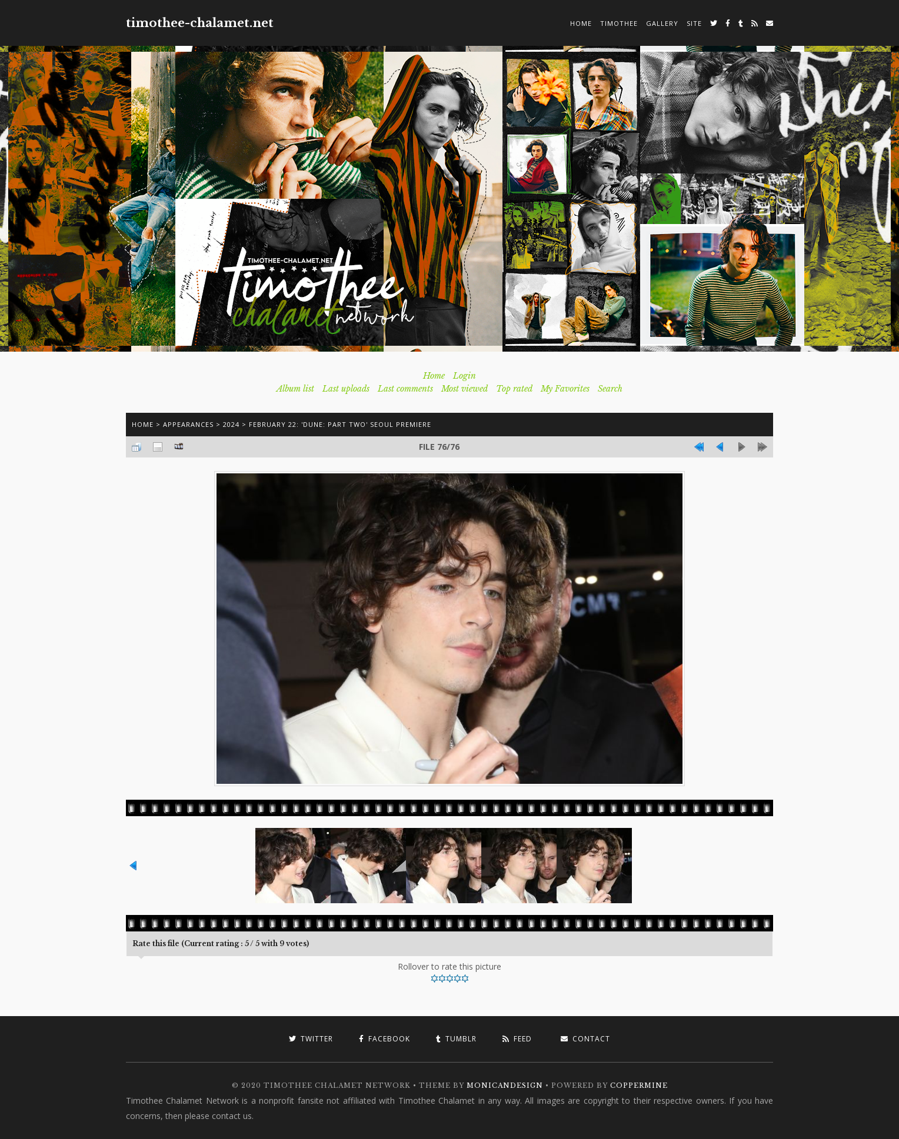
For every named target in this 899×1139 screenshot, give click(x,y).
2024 (231, 424)
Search (610, 388)
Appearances (188, 424)
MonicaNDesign (505, 1085)
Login (464, 375)
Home (581, 23)
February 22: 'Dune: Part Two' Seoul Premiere (340, 424)
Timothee (619, 23)
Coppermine (639, 1085)
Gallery (662, 23)
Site (694, 23)
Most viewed (464, 388)
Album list (295, 388)
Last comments (405, 388)
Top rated (514, 388)
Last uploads (345, 388)
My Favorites (565, 388)
